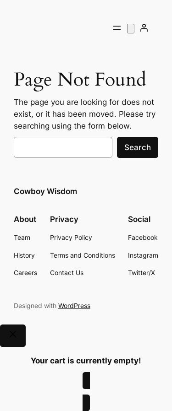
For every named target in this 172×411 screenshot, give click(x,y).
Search (137, 147)
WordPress (74, 305)
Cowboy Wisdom (45, 191)
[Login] (144, 28)
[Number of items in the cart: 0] (130, 28)
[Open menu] (116, 27)
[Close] (13, 335)
